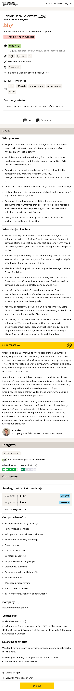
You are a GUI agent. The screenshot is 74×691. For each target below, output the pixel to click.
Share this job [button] (11, 672)
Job (27, 120)
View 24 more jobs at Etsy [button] (17, 677)
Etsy (41, 16)
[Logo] (10, 4)
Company (43, 120)
